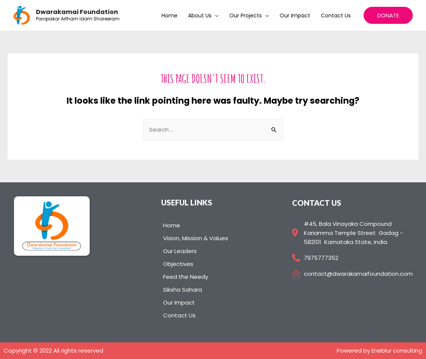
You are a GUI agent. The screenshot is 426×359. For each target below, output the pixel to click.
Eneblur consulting (397, 350)
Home (169, 15)
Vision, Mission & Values (195, 238)
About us (199, 15)
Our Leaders (180, 251)
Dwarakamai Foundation (77, 12)
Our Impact (295, 15)
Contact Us (336, 15)
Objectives (178, 264)
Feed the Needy (185, 277)
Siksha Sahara (182, 290)
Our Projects (245, 15)
